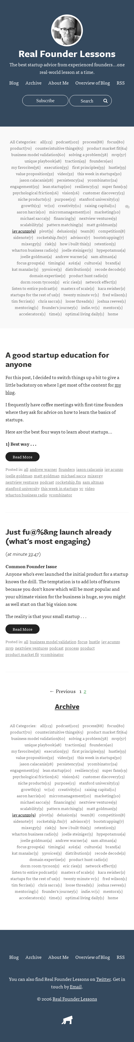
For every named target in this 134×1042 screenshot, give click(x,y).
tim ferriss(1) (23, 301)
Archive (33, 82)
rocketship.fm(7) (52, 237)
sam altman (93, 482)
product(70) (20, 148)
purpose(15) (65, 199)
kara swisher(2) (111, 288)
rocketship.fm (68, 482)
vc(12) (49, 205)
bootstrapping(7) (109, 237)
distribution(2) (78, 269)
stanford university (22, 488)
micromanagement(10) (70, 212)
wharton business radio (26, 494)
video (90, 488)
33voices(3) (52, 269)
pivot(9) (46, 231)
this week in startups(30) (99, 173)
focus (83, 641)
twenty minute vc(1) (81, 294)
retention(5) (105, 243)
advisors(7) (80, 237)
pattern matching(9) (65, 224)
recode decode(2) (110, 269)
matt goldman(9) (102, 224)
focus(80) (115, 141)
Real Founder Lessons (75, 998)
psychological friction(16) (35, 192)
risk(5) (50, 243)
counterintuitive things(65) (59, 148)
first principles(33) (88, 167)
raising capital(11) (100, 205)
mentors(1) (112, 307)
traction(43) (75, 161)
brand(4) (112, 262)
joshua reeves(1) (111, 301)
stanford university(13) (99, 199)
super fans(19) (114, 186)
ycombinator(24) (102, 180)
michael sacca (73, 475)
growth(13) (30, 205)
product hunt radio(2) (88, 275)
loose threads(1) (80, 301)
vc (81, 488)
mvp (9, 648)
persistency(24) (70, 180)
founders (67, 469)
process (72, 648)
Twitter (103, 979)
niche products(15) (34, 199)
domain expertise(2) (47, 275)
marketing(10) (107, 212)
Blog (14, 82)
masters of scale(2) (77, 288)
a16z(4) (74, 262)
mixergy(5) (31, 243)
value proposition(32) (35, 173)
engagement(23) (24, 186)
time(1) (55, 313)
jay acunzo (114, 469)
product (87, 648)
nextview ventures (21, 482)
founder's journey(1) (59, 307)
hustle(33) (117, 167)
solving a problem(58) (88, 154)
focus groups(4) (30, 262)
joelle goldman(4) (36, 256)
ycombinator (60, 494)
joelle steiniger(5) (77, 250)
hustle (94, 641)
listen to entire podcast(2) (34, 288)
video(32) (65, 173)
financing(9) (64, 218)
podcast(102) (67, 141)
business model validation (53, 641)
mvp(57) (118, 154)
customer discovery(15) (103, 192)
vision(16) (70, 192)
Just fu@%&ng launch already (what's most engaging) (58, 536)
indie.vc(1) (90, 307)
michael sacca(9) (35, 218)
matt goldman (46, 475)
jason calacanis (89, 469)
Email (76, 986)
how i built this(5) (75, 243)
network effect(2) (100, 282)
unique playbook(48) (43, 161)
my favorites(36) (25, 167)
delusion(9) (67, 231)
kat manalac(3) (25, 269)
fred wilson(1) (115, 294)
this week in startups (59, 488)
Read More (22, 457)
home (113, 313)
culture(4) (93, 262)
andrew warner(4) (71, 256)
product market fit (22, 654)
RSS (121, 82)
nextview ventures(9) (98, 218)
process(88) (93, 141)
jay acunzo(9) (24, 231)
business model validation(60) (38, 154)
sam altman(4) (103, 256)
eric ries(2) (72, 282)
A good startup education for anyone (57, 359)
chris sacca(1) (50, 301)
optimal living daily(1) (84, 313)
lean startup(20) (57, 186)
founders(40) (101, 161)
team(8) (87, 231)
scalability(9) (31, 224)
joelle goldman (18, 475)
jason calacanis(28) (36, 180)
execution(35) (56, 167)
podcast (47, 482)
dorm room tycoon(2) (40, 282)
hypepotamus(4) (110, 250)
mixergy (95, 475)
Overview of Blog (92, 82)
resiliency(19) (86, 186)
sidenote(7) (23, 237)
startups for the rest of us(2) (35, 294)
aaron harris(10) (31, 212)
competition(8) (111, 231)
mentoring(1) (26, 307)
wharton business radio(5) (35, 250)
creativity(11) (69, 205)
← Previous (62, 691)
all (26, 469)
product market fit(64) (107, 148)
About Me (58, 82)
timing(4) (56, 262)
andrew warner (43, 469)
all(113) (46, 141)
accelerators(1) (32, 313)
